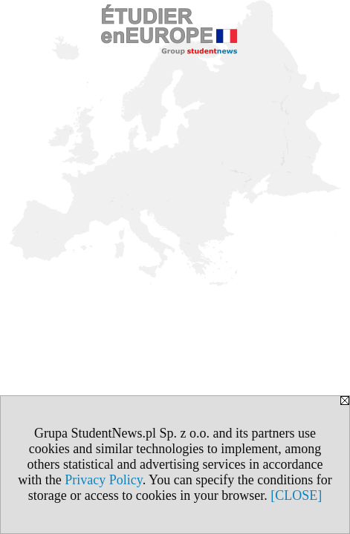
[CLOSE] (296, 495)
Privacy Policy (103, 479)
